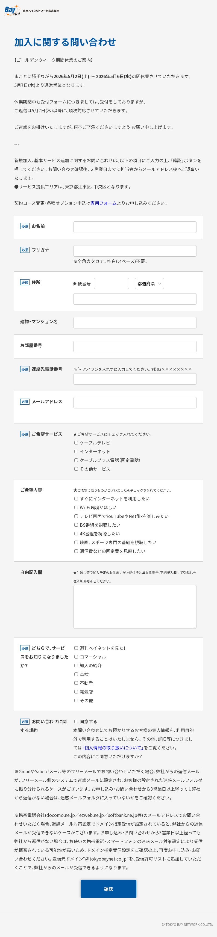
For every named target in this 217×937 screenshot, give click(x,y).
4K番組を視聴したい (97, 533)
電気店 (83, 691)
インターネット (92, 451)
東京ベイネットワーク (31, 10)
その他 (83, 700)
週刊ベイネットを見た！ (99, 648)
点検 (81, 674)
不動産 (83, 683)
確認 (108, 889)
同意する (85, 721)
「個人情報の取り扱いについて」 (113, 747)
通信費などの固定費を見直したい (109, 551)
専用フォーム (103, 203)
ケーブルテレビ (92, 442)
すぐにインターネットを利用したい (112, 498)
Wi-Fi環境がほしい (95, 507)
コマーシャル (90, 656)
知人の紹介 (88, 665)
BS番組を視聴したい (97, 524)
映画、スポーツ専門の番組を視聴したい (115, 542)
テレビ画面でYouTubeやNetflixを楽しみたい (121, 516)
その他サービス (92, 468)
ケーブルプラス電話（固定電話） (107, 460)
